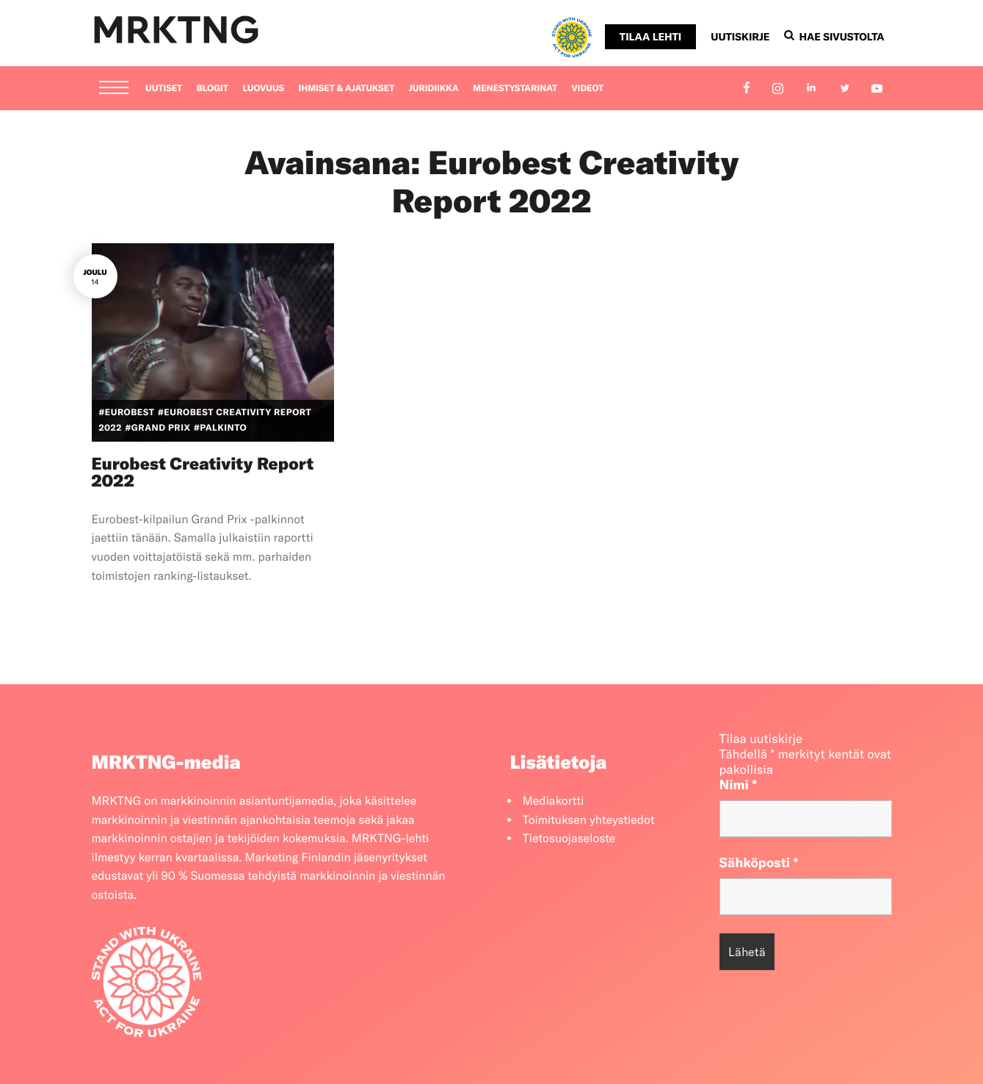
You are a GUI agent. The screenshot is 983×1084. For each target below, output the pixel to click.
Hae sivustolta (834, 36)
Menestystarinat (515, 88)
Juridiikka (434, 88)
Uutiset (163, 88)
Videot (588, 88)
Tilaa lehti (650, 36)
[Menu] (113, 89)
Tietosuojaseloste (569, 838)
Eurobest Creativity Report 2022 (203, 472)
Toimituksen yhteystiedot (589, 820)
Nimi (738, 784)
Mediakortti (553, 801)
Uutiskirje (740, 36)
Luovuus (263, 88)
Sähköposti (759, 862)
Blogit (212, 88)
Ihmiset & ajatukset (346, 88)
